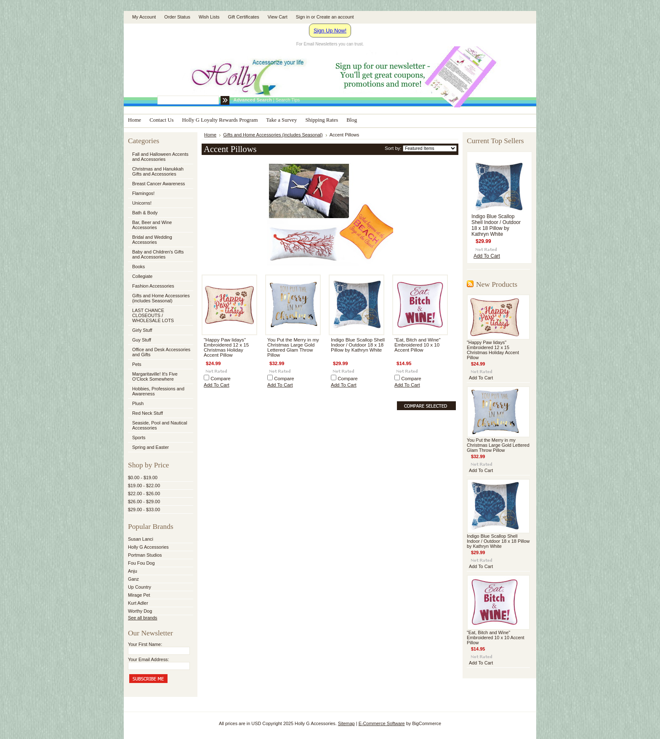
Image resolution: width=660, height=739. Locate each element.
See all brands (142, 617)
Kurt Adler (138, 603)
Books (138, 266)
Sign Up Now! (330, 30)
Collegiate (160, 277)
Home (210, 134)
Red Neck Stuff (147, 413)
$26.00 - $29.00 (144, 501)
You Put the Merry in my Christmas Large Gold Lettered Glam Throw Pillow (293, 347)
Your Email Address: (148, 659)
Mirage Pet (139, 595)
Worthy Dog (140, 611)
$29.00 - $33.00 (144, 509)
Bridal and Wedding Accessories (152, 240)
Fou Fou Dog (141, 563)
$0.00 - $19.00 (142, 477)
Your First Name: (145, 644)
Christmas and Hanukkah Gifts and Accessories (160, 171)
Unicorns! (142, 202)
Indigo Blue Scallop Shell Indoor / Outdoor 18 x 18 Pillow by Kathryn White (358, 344)
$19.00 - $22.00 (144, 485)
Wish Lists (209, 16)
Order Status (177, 16)
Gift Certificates (243, 16)
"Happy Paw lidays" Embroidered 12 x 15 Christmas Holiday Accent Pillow (226, 347)
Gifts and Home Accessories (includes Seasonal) (160, 298)
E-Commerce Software (382, 723)
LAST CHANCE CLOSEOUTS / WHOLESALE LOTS (153, 315)
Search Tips (288, 99)
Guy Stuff (141, 339)
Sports (160, 438)
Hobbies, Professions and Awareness (160, 391)
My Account (144, 16)
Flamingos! (143, 193)
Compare (220, 378)
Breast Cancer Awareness (158, 183)
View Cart (277, 16)
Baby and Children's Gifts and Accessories (158, 254)
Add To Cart (216, 384)
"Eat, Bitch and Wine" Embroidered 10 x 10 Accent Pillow (417, 344)
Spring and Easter (150, 447)
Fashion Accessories (160, 286)
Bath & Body (144, 212)
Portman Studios (145, 555)
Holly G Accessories (148, 547)
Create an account (335, 16)
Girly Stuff (160, 330)
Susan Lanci (140, 539)
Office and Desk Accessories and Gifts (161, 352)
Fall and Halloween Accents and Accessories (160, 157)
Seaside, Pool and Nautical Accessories (160, 425)
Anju (132, 571)
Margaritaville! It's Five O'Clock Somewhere (155, 376)
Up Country (139, 587)
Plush (138, 403)
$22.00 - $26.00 (144, 493)
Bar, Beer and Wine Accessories (160, 225)
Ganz (133, 579)
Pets (160, 365)
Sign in (303, 16)
